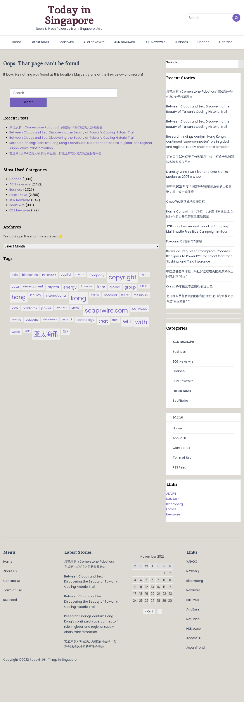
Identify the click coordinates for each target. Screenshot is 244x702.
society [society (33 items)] (16, 310)
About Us (179, 438)
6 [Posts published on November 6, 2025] (153, 580)
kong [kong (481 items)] (78, 288)
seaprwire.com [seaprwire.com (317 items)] (106, 301)
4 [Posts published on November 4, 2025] (141, 580)
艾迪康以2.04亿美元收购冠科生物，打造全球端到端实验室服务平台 (55, 144)
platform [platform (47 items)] (30, 299)
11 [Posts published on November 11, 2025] (141, 587)
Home (16, 42)
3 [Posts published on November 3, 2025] (135, 580)
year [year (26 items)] (27, 321)
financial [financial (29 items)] (86, 277)
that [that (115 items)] (103, 312)
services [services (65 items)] (139, 299)
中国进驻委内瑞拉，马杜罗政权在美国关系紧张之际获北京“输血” (200, 274)
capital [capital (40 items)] (66, 265)
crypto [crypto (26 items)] (144, 265)
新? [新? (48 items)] (65, 322)
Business (181, 42)
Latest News (40, 42)
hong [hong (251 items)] (19, 288)
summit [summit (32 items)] (67, 310)
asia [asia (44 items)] (15, 265)
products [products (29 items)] (61, 298)
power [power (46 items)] (46, 299)
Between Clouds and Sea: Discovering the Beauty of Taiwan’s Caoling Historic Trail (71, 123)
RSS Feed (179, 467)
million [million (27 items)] (125, 285)
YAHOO (191, 561)
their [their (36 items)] (115, 310)
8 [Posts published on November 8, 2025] (164, 580)
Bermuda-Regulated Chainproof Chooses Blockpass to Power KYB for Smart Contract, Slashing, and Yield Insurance (199, 256)
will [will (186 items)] (127, 312)
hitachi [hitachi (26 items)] (144, 276)
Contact (225, 42)
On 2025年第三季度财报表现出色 (189, 286)
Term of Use (182, 457)
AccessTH (193, 638)
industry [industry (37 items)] (35, 286)
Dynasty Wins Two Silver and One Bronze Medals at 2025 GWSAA (197, 174)
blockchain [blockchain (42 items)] (30, 266)
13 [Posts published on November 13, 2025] (152, 587)
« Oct (149, 611)
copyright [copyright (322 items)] (123, 268)
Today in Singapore (69, 14)
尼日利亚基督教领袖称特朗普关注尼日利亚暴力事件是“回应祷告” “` (200, 298)
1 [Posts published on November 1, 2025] (164, 573)
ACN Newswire (94, 42)
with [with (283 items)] (141, 313)
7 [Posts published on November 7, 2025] (158, 580)
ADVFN (171, 493)
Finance (203, 42)
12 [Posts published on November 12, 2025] (146, 587)
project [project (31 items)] (75, 298)
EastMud (192, 600)
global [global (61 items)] (114, 277)
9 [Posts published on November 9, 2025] (170, 580)
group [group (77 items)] (130, 278)
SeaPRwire (66, 42)
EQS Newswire (155, 42)
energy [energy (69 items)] (70, 278)
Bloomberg (174, 504)
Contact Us (181, 448)
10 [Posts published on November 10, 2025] (134, 587)
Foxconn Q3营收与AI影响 (184, 241)
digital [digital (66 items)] (53, 277)
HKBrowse (193, 628)
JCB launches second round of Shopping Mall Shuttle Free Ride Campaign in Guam (198, 229)
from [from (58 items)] (101, 277)
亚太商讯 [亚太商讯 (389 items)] (46, 325)
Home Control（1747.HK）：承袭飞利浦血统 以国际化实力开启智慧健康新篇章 (200, 214)
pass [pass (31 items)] (15, 298)
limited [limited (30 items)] (95, 285)
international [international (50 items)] (56, 286)
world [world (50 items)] (16, 322)
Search (171, 62)
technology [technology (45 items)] (85, 310)
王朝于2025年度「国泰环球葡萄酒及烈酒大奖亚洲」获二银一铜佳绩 (199, 189)
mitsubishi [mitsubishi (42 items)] (141, 286)
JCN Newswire (124, 42)
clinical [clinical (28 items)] (79, 265)
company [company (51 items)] (96, 266)
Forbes (171, 509)
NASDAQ (172, 499)
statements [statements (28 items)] (50, 310)
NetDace (193, 619)
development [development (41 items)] (33, 277)
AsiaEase (192, 609)
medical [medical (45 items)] (110, 286)
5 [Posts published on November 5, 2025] (146, 580)
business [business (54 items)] (49, 266)
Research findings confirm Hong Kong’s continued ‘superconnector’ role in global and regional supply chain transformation (80, 136)
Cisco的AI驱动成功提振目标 (185, 201)
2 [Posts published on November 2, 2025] (170, 573)
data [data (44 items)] (15, 277)
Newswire (173, 514)
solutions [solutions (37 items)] (32, 310)
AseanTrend (195, 647)
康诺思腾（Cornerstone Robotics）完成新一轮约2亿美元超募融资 (55, 118)
